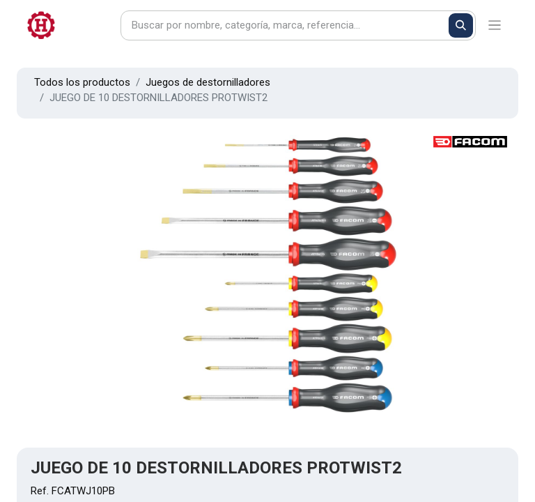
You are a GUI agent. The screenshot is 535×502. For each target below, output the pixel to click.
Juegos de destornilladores (208, 82)
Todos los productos (82, 82)
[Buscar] (461, 25)
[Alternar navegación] (495, 25)
